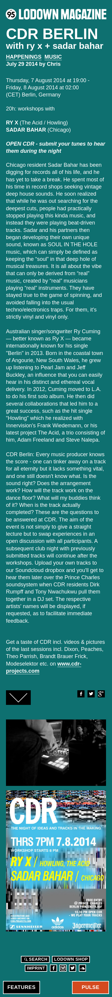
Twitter (91, 694)
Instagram (63, 968)
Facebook (80, 694)
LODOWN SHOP (71, 959)
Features (21, 987)
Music (53, 57)
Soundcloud (82, 968)
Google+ (101, 694)
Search (34, 959)
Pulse (90, 987)
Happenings (24, 57)
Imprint (36, 968)
